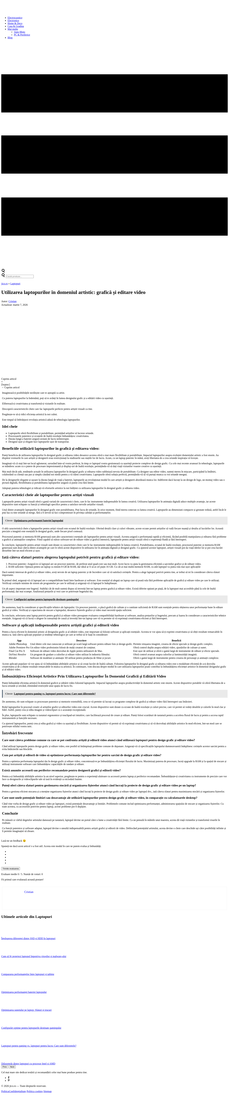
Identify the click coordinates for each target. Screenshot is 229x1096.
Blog (10, 37)
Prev (5, 1067)
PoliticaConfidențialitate (13, 1091)
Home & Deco (15, 23)
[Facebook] (9, 1077)
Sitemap (47, 1091)
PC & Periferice (22, 34)
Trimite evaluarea (11, 868)
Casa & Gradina (16, 26)
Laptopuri (15, 283)
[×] (114, 381)
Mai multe (13, 29)
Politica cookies (35, 1091)
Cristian (13, 301)
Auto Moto (19, 32)
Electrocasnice (15, 17)
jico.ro (4, 283)
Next (12, 1067)
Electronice (13, 20)
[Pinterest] (9, 1080)
